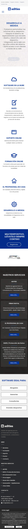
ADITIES (5, 469)
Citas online (6, 486)
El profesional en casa (9, 475)
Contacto (6, 459)
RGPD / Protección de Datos (11, 472)
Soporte (5, 453)
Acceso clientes (5, 2)
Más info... (14, 295)
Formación (6, 451)
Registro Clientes (14, 2)
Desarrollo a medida (9, 480)
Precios (5, 456)
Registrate (14, 244)
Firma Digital (6, 477)
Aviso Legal (5, 510)
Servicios (5, 448)
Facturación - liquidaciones (11, 483)
